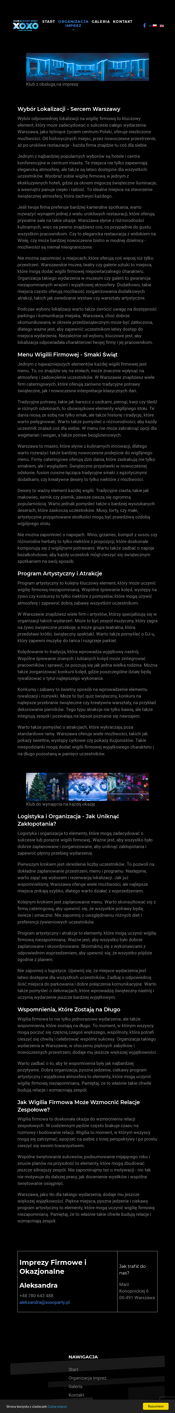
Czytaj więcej (57, 1406)
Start (73, 1369)
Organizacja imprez (87, 1378)
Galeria (75, 1386)
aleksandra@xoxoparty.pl (44, 1302)
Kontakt (76, 1395)
